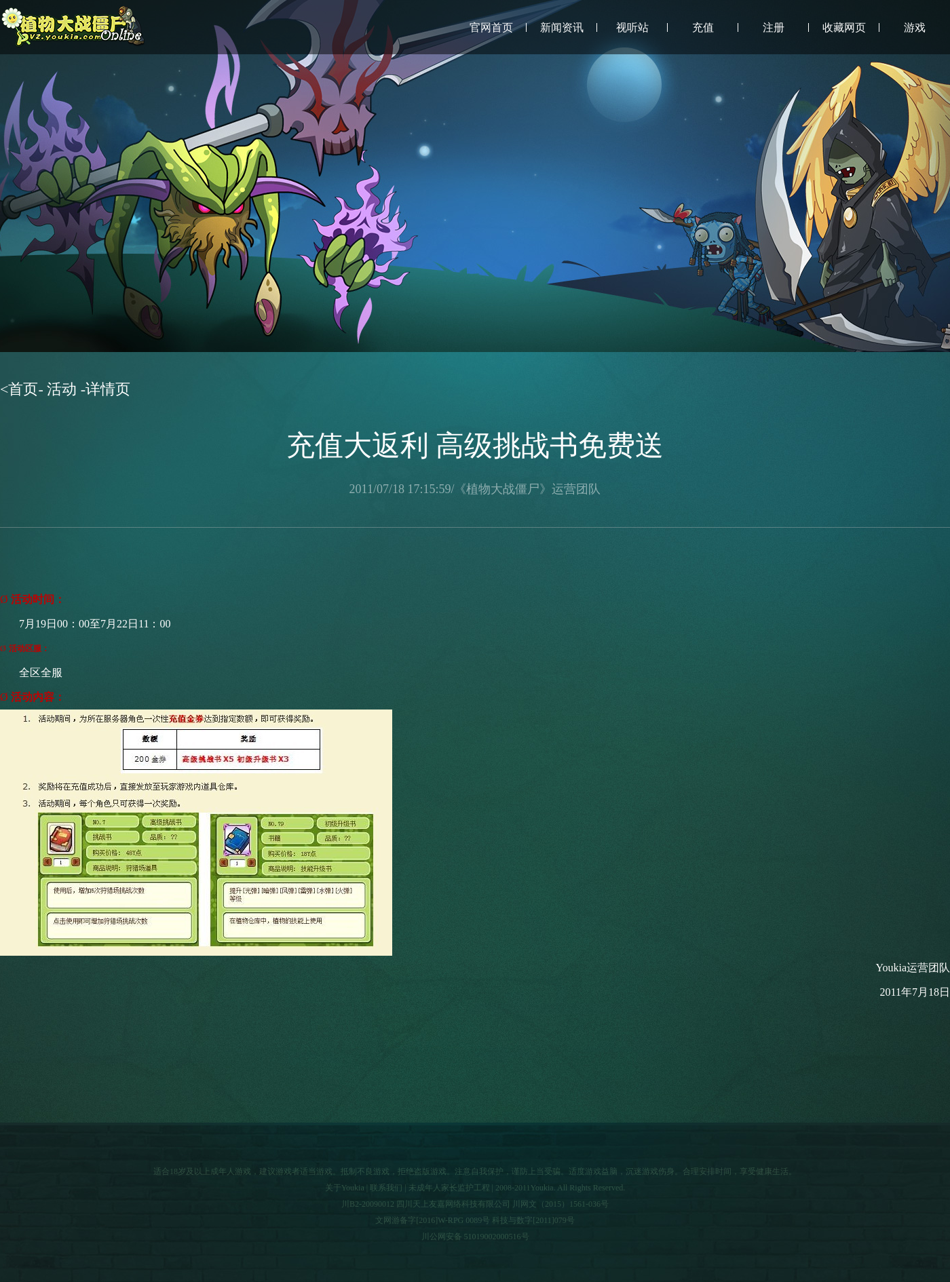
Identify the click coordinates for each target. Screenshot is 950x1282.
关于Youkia (344, 1187)
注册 (773, 27)
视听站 (632, 27)
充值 (703, 27)
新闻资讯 (562, 27)
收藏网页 (844, 27)
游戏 (915, 27)
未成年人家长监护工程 (449, 1187)
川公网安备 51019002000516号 (475, 1236)
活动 (62, 389)
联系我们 (386, 1187)
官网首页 (491, 27)
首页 (23, 389)
